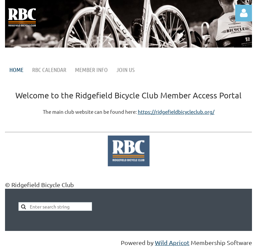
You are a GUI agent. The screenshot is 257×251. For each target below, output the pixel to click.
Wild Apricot (172, 242)
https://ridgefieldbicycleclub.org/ (176, 111)
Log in (243, 13)
